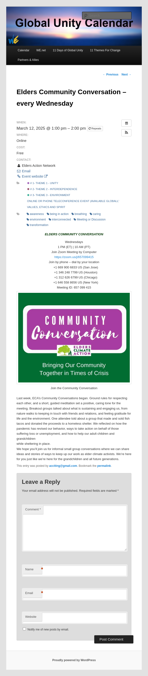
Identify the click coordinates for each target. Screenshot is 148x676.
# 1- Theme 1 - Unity (42, 183)
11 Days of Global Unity (68, 50)
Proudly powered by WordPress (74, 660)
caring (95, 214)
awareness (35, 214)
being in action (58, 214)
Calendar (24, 50)
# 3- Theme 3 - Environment (48, 195)
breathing (79, 214)
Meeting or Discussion (89, 219)
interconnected (60, 219)
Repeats (95, 128)
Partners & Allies (28, 60)
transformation (37, 225)
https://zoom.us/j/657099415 (74, 257)
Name (33, 569)
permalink (104, 466)
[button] (126, 132)
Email (23, 171)
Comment (33, 509)
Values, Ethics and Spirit (46, 207)
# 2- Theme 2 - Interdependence (52, 189)
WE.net (41, 50)
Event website (32, 176)
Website (30, 616)
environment (36, 219)
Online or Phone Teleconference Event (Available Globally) (74, 201)
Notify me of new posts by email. (48, 629)
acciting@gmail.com (63, 466)
